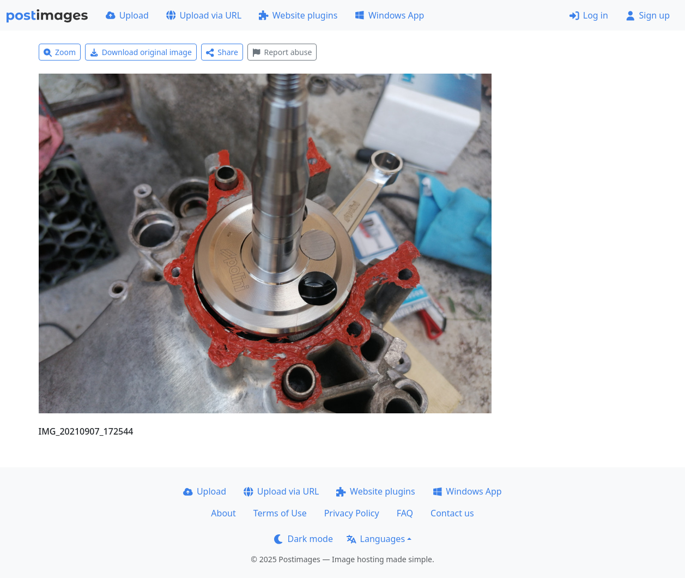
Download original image (141, 52)
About (223, 513)
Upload (127, 15)
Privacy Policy (351, 513)
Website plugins (298, 15)
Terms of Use (280, 513)
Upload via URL (203, 15)
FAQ (405, 513)
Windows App (389, 15)
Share (222, 52)
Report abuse (282, 52)
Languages (376, 539)
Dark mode (303, 539)
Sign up (648, 15)
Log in (588, 15)
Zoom (60, 52)
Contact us (452, 513)
